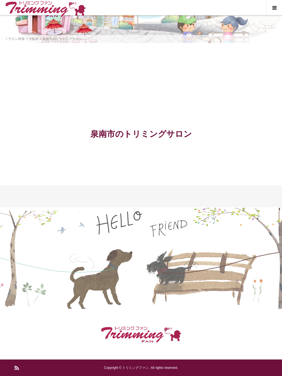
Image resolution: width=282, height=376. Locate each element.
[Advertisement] (141, 84)
